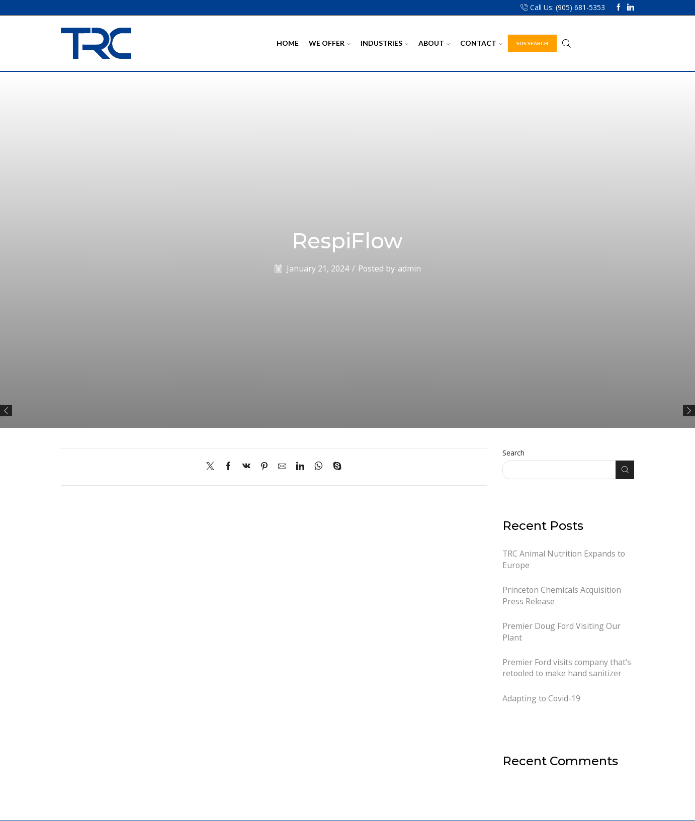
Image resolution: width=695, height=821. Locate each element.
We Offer (330, 43)
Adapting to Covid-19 (541, 698)
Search (513, 453)
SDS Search (532, 43)
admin (409, 268)
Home (288, 43)
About (434, 43)
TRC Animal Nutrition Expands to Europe (563, 559)
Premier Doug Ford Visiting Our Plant (561, 631)
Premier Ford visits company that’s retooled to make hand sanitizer (566, 668)
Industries (384, 43)
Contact (481, 43)
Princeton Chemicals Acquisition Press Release (561, 595)
